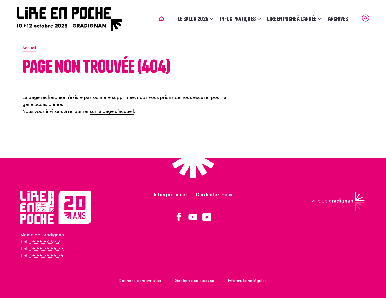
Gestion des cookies (194, 280)
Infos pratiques (232, 18)
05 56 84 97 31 (45, 241)
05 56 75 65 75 (46, 255)
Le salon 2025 (188, 18)
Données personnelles (140, 280)
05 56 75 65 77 (46, 248)
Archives (333, 18)
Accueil (29, 47)
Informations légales (247, 280)
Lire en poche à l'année (286, 18)
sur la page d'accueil (112, 111)
